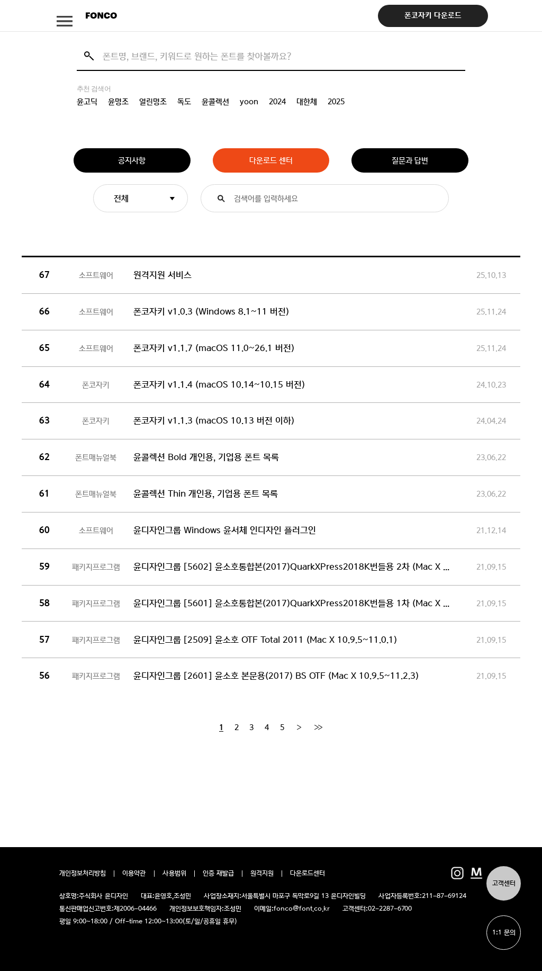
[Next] (299, 727)
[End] (318, 727)
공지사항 (132, 160)
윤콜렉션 (215, 101)
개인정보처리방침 (82, 873)
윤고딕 (87, 101)
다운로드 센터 (271, 160)
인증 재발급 (218, 873)
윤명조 (118, 101)
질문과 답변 (410, 160)
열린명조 (153, 101)
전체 (121, 198)
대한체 (306, 101)
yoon (249, 101)
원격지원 (262, 873)
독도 (184, 101)
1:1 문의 (504, 933)
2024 (277, 101)
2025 (336, 101)
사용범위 (174, 873)
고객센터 (504, 883)
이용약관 (134, 873)
